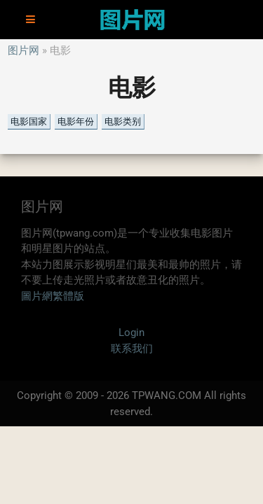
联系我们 (132, 348)
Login (131, 332)
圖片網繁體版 (52, 296)
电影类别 (122, 121)
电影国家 (29, 121)
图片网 (23, 50)
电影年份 (76, 121)
